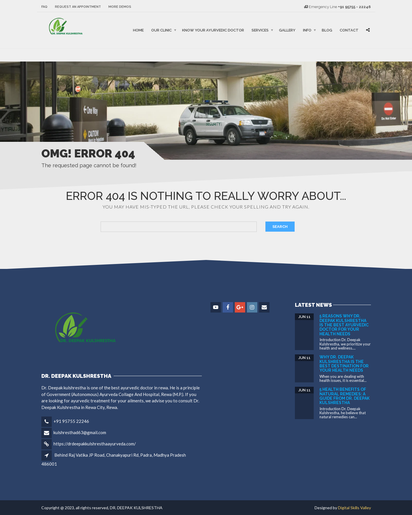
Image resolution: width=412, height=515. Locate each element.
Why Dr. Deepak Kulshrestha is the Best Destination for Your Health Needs (344, 364)
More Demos (119, 7)
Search (280, 226)
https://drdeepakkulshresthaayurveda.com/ (94, 443)
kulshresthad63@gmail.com (79, 432)
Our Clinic (161, 30)
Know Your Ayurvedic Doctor (213, 30)
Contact (349, 30)
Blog (327, 30)
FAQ (44, 7)
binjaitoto (46, 54)
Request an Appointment (78, 7)
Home (138, 30)
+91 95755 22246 (71, 421)
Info (307, 30)
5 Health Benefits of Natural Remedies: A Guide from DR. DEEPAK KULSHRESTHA (344, 396)
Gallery (287, 30)
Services (260, 30)
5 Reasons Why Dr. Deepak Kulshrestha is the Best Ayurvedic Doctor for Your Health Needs (344, 325)
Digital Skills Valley (354, 507)
